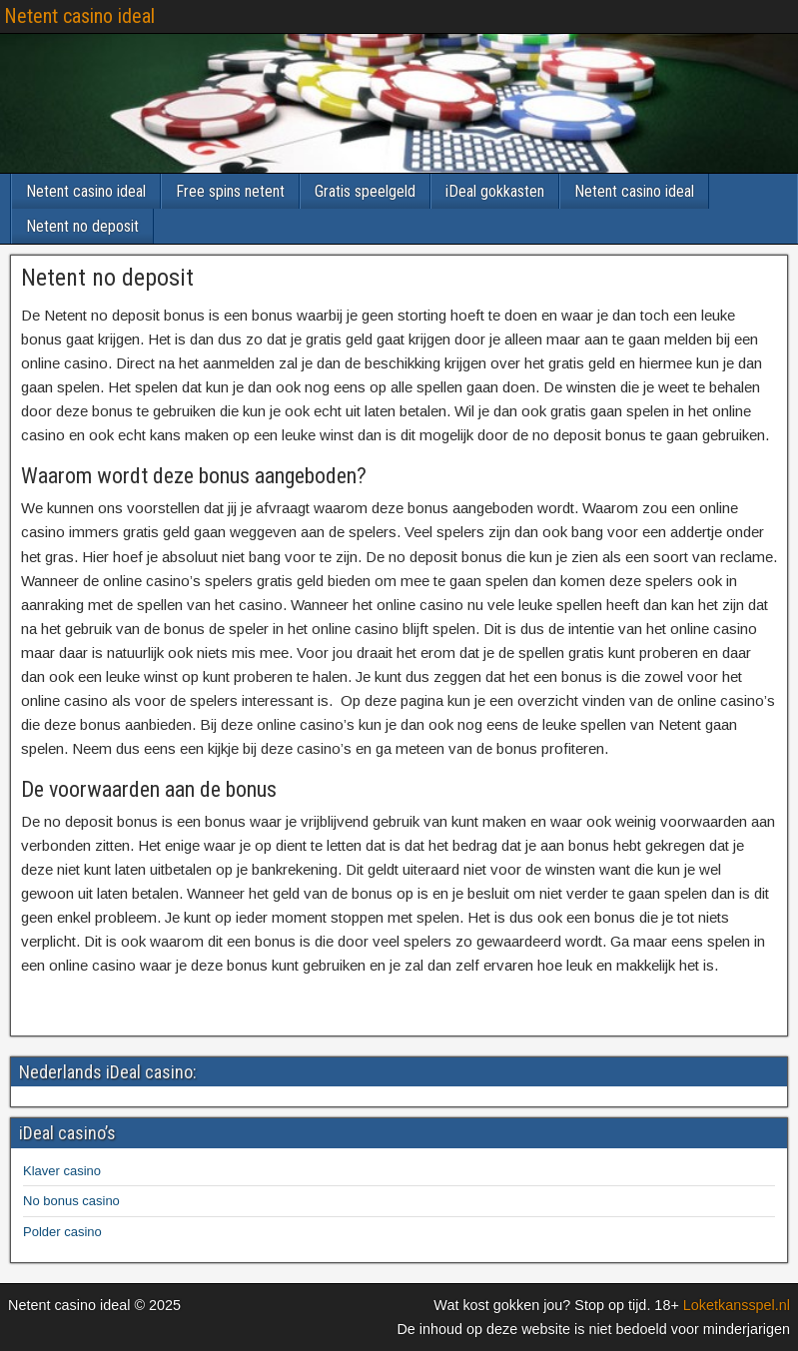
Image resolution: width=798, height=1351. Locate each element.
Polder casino (62, 1231)
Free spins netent (230, 191)
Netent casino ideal (79, 16)
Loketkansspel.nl (736, 1305)
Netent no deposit (82, 226)
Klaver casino (62, 1170)
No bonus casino (71, 1200)
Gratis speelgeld (365, 191)
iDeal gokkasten (494, 191)
